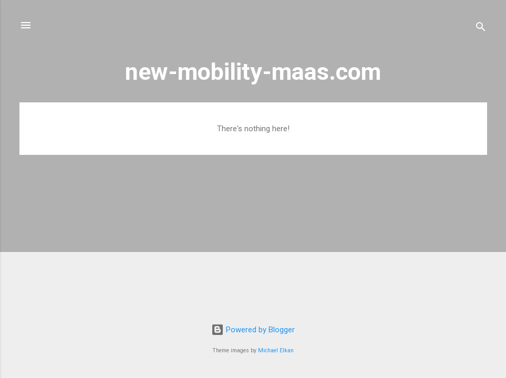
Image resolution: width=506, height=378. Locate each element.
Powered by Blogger (253, 329)
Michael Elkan (276, 350)
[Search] (480, 29)
